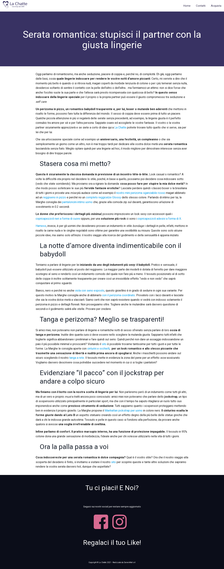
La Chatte (120, 127)
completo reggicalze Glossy (104, 197)
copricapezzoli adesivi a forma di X (159, 219)
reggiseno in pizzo (55, 197)
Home (187, 6)
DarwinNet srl (129, 562)
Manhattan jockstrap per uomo (124, 410)
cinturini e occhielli (98, 348)
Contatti (200, 6)
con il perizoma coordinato (118, 295)
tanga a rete (76, 358)
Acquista (216, 6)
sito (104, 344)
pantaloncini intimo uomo (77, 202)
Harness (41, 226)
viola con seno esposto (89, 290)
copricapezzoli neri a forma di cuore (58, 219)
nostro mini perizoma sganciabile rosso (140, 193)
